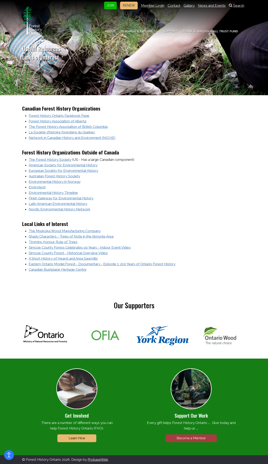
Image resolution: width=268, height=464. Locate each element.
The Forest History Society (50, 160)
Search (236, 5)
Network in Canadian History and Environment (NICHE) (72, 138)
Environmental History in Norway (55, 182)
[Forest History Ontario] (32, 20)
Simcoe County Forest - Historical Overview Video (68, 253)
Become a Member (191, 438)
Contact (174, 5)
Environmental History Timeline (53, 193)
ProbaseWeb (98, 459)
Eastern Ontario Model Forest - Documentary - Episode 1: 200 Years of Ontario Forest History (102, 264)
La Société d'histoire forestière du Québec (62, 132)
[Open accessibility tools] (9, 455)
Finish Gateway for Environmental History (61, 198)
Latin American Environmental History (58, 204)
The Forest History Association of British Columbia (68, 127)
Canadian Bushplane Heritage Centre (57, 269)
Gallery (189, 5)
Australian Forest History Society (54, 176)
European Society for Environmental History (63, 171)
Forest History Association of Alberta (57, 121)
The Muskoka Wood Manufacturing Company (65, 231)
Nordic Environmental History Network (59, 209)
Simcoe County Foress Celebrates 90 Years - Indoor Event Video (80, 247)
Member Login (152, 5)
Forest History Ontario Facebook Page (59, 116)
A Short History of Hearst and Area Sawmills (63, 258)
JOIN (110, 5)
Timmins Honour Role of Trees (53, 242)
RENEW (129, 5)
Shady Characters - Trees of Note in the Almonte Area (71, 236)
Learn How (77, 438)
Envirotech (37, 187)
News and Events (212, 5)
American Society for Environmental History (63, 165)
